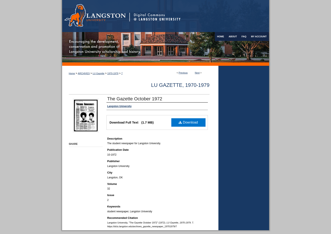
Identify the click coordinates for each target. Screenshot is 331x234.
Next (197, 72)
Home (72, 73)
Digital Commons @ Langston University (199, 16)
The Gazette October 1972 (134, 98)
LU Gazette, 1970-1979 (180, 85)
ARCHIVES (84, 73)
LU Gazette (99, 73)
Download (188, 122)
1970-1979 (113, 73)
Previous (183, 72)
